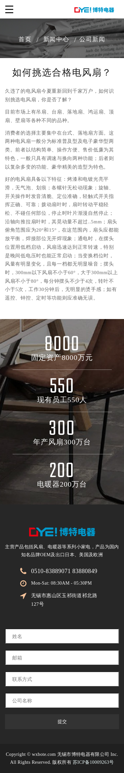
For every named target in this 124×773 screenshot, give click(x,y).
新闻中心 (56, 40)
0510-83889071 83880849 (64, 571)
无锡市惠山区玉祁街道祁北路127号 (64, 600)
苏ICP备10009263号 (93, 762)
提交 (62, 721)
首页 (25, 40)
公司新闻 (92, 40)
